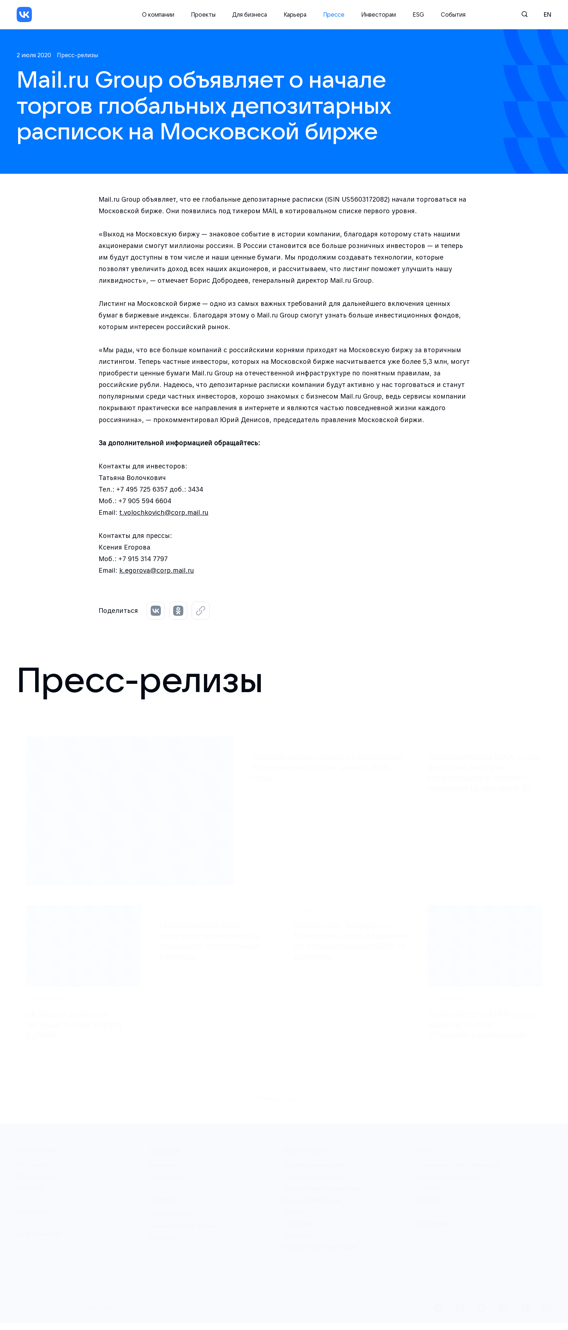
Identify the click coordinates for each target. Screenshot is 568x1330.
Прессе (333, 14)
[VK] (24, 14)
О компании (158, 14)
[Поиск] (525, 14)
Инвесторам (378, 14)
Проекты (203, 14)
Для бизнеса (249, 14)
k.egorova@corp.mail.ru (156, 570)
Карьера (295, 14)
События (453, 14)
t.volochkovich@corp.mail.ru (163, 512)
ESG (418, 14)
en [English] (547, 14)
